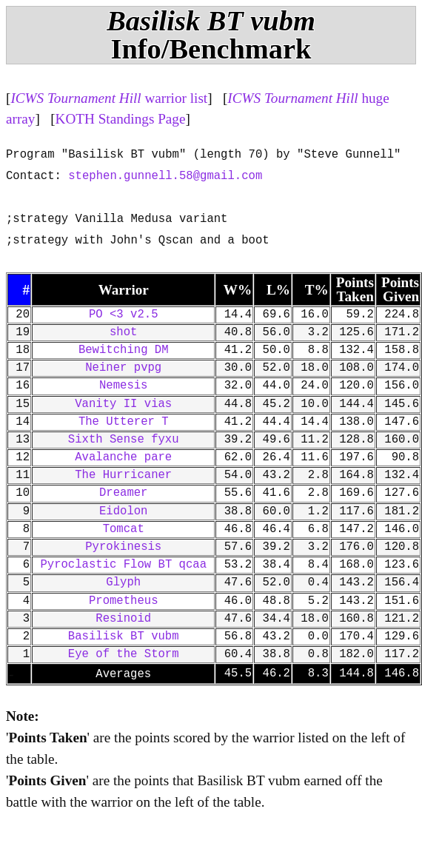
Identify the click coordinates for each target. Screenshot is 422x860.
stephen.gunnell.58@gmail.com (165, 176)
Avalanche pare (123, 457)
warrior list (108, 98)
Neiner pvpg (123, 368)
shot (123, 332)
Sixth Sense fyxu (123, 439)
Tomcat (123, 529)
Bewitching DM (123, 350)
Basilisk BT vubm (123, 636)
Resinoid (123, 619)
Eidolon (123, 511)
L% (278, 290)
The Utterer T (123, 422)
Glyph (123, 582)
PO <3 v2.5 (123, 314)
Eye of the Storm (123, 654)
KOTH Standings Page (121, 119)
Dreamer (123, 493)
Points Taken (355, 289)
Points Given (400, 289)
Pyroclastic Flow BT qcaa (123, 565)
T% (317, 290)
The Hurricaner (123, 475)
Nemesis (123, 385)
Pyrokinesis (123, 547)
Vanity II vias (123, 404)
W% (238, 290)
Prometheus (123, 601)
